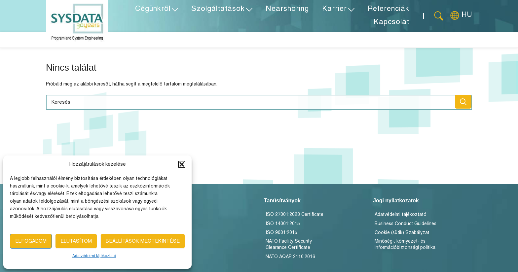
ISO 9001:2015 (281, 235)
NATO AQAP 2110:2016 (290, 259)
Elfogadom (31, 241)
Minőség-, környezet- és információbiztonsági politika (405, 246)
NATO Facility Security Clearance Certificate (289, 246)
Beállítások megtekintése (143, 241)
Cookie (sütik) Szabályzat (402, 235)
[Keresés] (438, 16)
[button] (181, 164)
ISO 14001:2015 (283, 226)
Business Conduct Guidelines (405, 226)
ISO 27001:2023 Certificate (294, 217)
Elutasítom (76, 241)
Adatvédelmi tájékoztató (94, 256)
